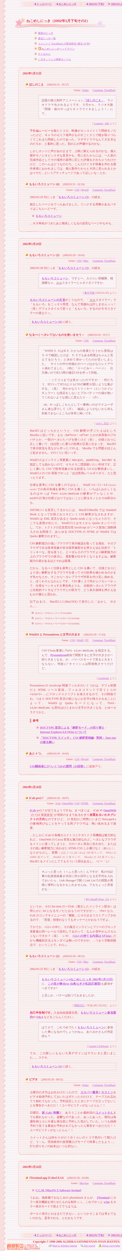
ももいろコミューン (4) (44, 184)
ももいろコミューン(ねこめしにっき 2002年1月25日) (77, 979)
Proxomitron (58, 655)
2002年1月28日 (32, 787)
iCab (57, 803)
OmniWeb (67, 803)
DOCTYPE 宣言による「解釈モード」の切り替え (72, 727)
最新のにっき (45, 33)
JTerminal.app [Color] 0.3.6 (46, 1177)
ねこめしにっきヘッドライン (56, 48)
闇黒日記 (79, 1005)
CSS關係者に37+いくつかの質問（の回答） (58, 766)
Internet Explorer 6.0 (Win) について (63, 732)
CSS (77, 189)
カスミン (107, 1092)
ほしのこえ (36, 84)
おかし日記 (102, 423)
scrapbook (103, 678)
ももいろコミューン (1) (73, 969)
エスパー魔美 (89, 1092)
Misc (86, 260)
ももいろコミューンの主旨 (47, 299)
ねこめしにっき (65, 4)
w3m (107, 1202)
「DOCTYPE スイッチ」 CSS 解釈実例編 (67, 737)
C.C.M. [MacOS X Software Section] (58, 1190)
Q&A (39, 1017)
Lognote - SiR (101, 123)
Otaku (85, 90)
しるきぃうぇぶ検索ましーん (54, 59)
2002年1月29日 (32, 244)
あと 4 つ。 (36, 753)
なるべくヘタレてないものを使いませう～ (56, 334)
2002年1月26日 (32, 1166)
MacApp (84, 1183)
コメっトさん (104, 1112)
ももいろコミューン (49, 216)
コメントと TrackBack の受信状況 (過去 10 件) (64, 43)
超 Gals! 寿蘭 (50, 1112)
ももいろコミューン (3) (73, 197)
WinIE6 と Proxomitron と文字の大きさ (54, 634)
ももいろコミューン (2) (73, 268)
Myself (85, 189)
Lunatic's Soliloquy (99, 1046)
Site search (87, 1245)
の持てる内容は (93, 936)
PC (87, 640)
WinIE (80, 640)
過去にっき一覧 (47, 38)
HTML (85, 803)
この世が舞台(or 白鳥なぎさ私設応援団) (74, 983)
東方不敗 (89, 292)
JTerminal (103, 1197)
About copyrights (109, 1245)
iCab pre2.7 (36, 798)
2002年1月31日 (32, 73)
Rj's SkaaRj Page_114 (97, 899)
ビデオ (33, 1079)
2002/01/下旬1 (94, 4)
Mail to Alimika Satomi (62, 1245)
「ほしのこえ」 (93, 100)
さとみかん (44, 54)
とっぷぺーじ (42, 4)
